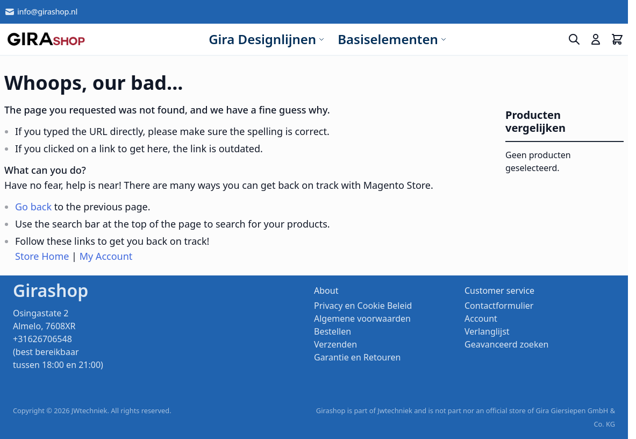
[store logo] (46, 39)
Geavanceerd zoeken (506, 344)
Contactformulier (499, 305)
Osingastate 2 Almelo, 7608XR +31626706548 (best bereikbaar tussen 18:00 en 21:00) (58, 339)
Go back (33, 206)
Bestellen (332, 331)
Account (481, 318)
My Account (106, 256)
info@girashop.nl (40, 11)
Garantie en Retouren (357, 357)
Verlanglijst (487, 331)
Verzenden (335, 344)
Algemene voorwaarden (362, 318)
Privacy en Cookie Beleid (363, 305)
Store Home (42, 256)
